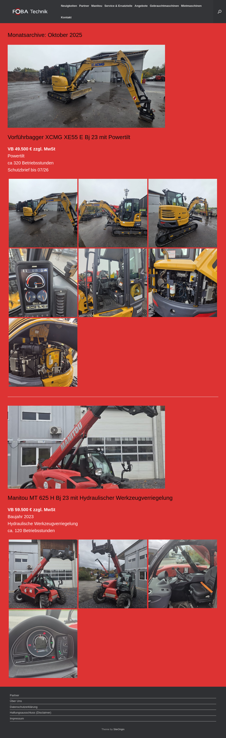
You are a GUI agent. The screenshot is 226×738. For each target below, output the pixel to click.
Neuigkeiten (69, 5)
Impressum (17, 718)
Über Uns (16, 701)
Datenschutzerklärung (23, 707)
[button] (219, 11)
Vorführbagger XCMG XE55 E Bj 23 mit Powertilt (69, 137)
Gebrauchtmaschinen (164, 5)
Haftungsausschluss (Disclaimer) (30, 712)
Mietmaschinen (191, 5)
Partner (84, 5)
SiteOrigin (119, 729)
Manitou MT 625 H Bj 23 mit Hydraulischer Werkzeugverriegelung (90, 498)
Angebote (141, 5)
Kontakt (66, 17)
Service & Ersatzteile (118, 5)
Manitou (96, 5)
